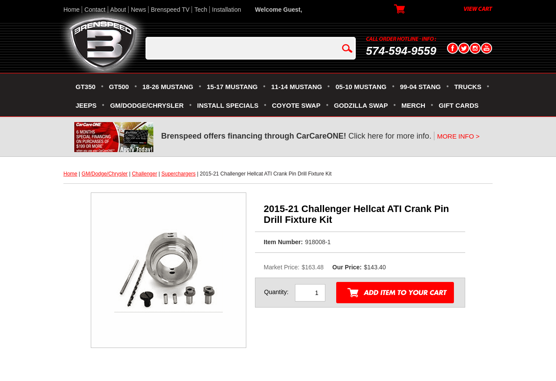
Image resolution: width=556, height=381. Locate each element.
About (118, 9)
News (138, 9)
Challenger (144, 174)
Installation (226, 9)
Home (71, 9)
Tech (200, 9)
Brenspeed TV (170, 9)
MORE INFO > (458, 136)
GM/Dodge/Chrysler (105, 174)
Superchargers (178, 174)
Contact (94, 9)
